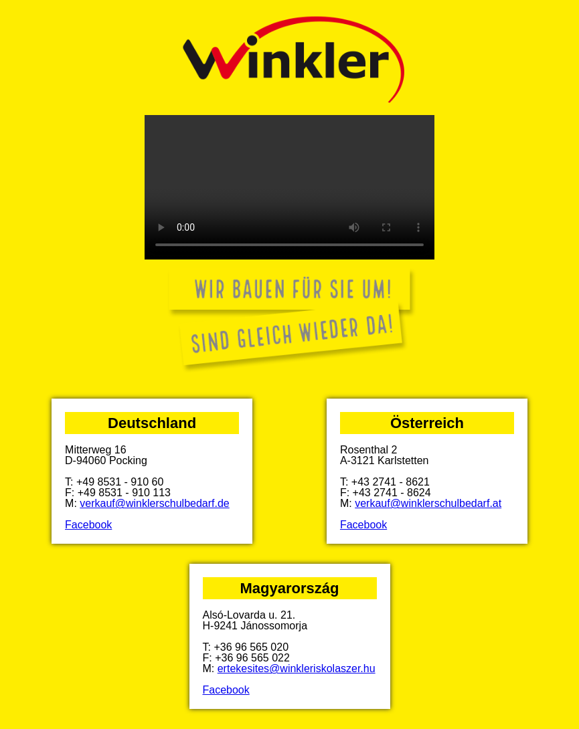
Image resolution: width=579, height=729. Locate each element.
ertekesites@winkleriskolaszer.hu (297, 668)
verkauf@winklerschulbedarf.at (428, 503)
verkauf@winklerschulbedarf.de (154, 503)
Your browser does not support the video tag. (289, 187)
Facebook (88, 524)
